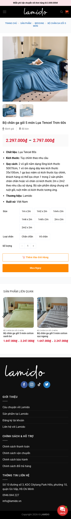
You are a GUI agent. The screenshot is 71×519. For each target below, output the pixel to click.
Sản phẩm (25, 23)
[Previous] (3, 323)
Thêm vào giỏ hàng (35, 257)
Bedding (39, 23)
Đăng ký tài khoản (13, 420)
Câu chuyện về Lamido (16, 407)
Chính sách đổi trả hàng (17, 466)
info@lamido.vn (12, 501)
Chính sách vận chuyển (16, 453)
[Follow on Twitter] (46, 384)
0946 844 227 (11, 495)
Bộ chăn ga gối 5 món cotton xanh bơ (18, 335)
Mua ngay (35, 268)
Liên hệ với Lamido (14, 426)
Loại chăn (8, 236)
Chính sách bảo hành (15, 459)
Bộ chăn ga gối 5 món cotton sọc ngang (52, 335)
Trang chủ (11, 23)
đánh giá (8, 128)
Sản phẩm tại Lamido (15, 413)
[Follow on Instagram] (31, 384)
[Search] (61, 12)
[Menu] (5, 12)
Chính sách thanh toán (16, 446)
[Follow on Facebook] (24, 384)
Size (5, 211)
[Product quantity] (28, 246)
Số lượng (7, 245)
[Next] (67, 323)
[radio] (26, 211)
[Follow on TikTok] (39, 384)
